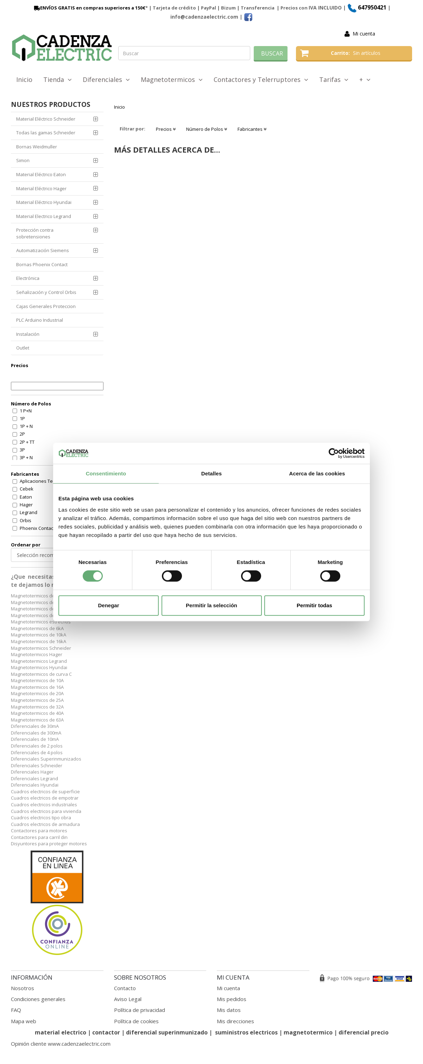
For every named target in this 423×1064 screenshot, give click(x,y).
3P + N (26, 457)
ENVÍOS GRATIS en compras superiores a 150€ (89, 8)
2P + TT (27, 442)
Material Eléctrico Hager (41, 188)
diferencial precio (364, 1032)
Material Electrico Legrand (43, 216)
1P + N (26, 426)
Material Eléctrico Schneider (45, 119)
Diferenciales (106, 79)
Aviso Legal (127, 998)
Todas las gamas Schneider (45, 132)
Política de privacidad (139, 1009)
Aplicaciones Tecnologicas (47, 481)
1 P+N (26, 411)
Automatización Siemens (42, 250)
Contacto (125, 988)
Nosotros (22, 988)
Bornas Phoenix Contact (42, 264)
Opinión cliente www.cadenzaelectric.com (61, 1043)
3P (22, 450)
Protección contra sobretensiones (34, 233)
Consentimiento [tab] (106, 473)
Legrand (28, 512)
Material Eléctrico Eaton (41, 174)
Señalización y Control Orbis (46, 292)
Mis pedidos (231, 998)
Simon (23, 160)
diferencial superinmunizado (167, 1032)
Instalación (27, 334)
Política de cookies (136, 1021)
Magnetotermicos (172, 79)
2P (22, 434)
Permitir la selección (211, 605)
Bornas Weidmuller (36, 146)
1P (22, 418)
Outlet (22, 348)
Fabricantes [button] (252, 129)
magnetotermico (309, 1032)
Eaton (26, 497)
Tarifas (333, 79)
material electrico (60, 1032)
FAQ (16, 1009)
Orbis (25, 520)
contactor (106, 1032)
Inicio (24, 79)
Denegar (108, 605)
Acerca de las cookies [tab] (317, 473)
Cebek (26, 489)
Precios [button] (166, 129)
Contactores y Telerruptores (261, 79)
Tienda (57, 79)
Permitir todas (314, 605)
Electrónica (27, 278)
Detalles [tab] (211, 473)
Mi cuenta (364, 33)
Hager (26, 504)
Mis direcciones (235, 1021)
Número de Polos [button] (206, 129)
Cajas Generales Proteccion (46, 306)
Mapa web (23, 1021)
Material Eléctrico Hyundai (43, 202)
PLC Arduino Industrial (39, 320)
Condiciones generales (38, 998)
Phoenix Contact (37, 528)
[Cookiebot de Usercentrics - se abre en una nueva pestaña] (334, 453)
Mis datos (229, 1009)
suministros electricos (246, 1032)
